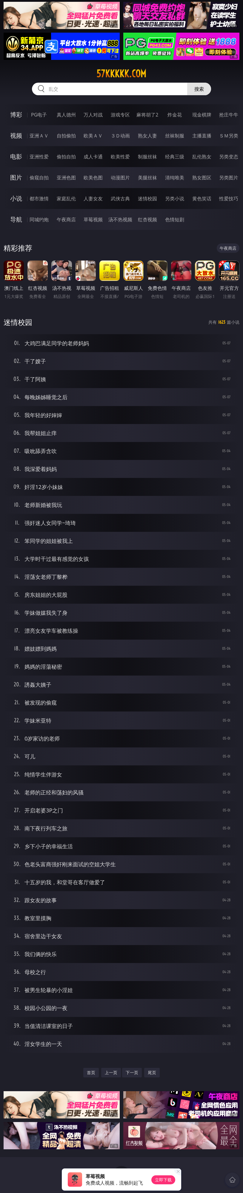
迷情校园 (147, 198)
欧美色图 (93, 177)
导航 (16, 219)
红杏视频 (147, 219)
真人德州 (66, 114)
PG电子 (39, 114)
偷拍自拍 (66, 156)
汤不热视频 (120, 219)
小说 (16, 198)
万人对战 (93, 114)
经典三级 (174, 156)
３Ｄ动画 (120, 135)
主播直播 (201, 135)
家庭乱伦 (66, 198)
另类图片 (228, 177)
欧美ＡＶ (93, 135)
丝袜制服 (174, 135)
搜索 (199, 89)
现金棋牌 (201, 114)
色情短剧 (174, 219)
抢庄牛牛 (228, 114)
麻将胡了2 (147, 114)
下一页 (132, 1072)
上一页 (111, 1072)
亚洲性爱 (39, 156)
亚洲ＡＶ (39, 135)
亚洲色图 (66, 177)
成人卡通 (93, 156)
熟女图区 (201, 177)
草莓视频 (93, 219)
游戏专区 (120, 114)
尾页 (152, 1072)
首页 (91, 1072)
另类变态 (228, 156)
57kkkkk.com (121, 74)
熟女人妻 (147, 135)
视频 (16, 135)
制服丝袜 (147, 156)
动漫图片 (120, 177)
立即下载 (163, 1180)
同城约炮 (39, 219)
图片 (16, 177)
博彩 (16, 114)
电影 (16, 156)
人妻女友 (93, 198)
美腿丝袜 (147, 177)
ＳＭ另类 (228, 135)
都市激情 (39, 198)
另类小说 (174, 198)
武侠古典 (120, 198)
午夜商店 (66, 219)
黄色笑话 (201, 198)
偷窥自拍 (39, 177)
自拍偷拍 (66, 135)
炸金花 (174, 114)
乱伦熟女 (201, 156)
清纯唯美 (174, 177)
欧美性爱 (120, 156)
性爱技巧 (228, 198)
